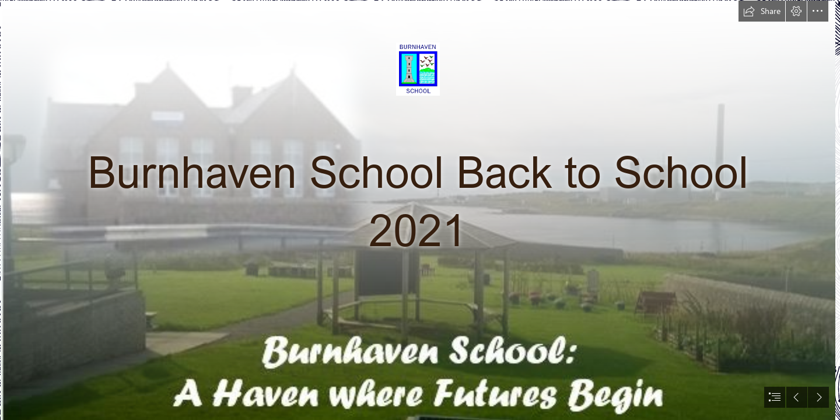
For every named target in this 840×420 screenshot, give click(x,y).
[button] (761, 11)
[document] (420, 210)
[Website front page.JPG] (417, 210)
